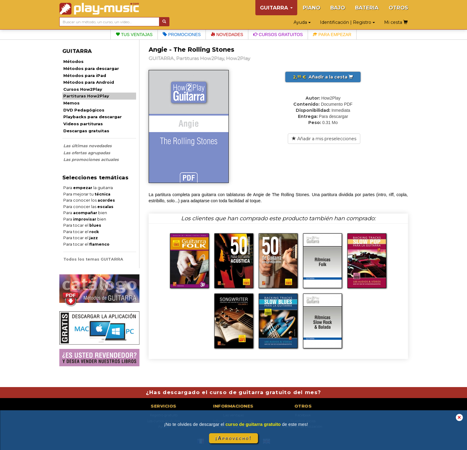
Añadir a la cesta (323, 77)
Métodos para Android (88, 82)
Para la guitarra (88, 187)
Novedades (227, 34)
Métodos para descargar (91, 68)
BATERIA (367, 8)
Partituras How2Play (86, 95)
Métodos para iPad (84, 75)
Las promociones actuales (91, 159)
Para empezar (332, 34)
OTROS (398, 8)
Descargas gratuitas (86, 130)
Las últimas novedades (87, 145)
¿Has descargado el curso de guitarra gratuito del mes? (233, 392)
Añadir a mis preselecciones (324, 138)
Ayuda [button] (302, 22)
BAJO (337, 8)
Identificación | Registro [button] (347, 22)
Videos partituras (83, 123)
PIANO (311, 8)
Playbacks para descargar (92, 116)
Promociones (182, 34)
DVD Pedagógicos (83, 110)
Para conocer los (89, 200)
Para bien (85, 212)
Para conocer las (88, 206)
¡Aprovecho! (233, 438)
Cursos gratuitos (278, 34)
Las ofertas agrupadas (86, 152)
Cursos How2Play (82, 89)
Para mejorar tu (86, 194)
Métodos (73, 61)
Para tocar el (82, 225)
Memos (71, 103)
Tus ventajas (134, 34)
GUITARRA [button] (276, 8)
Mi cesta (396, 22)
